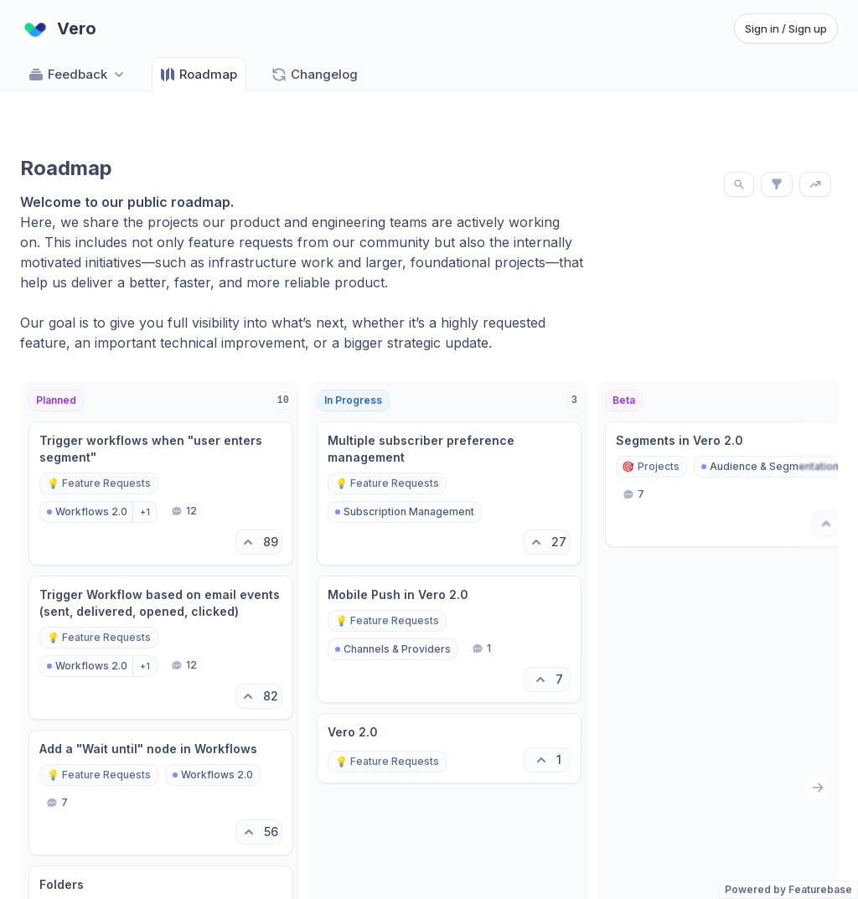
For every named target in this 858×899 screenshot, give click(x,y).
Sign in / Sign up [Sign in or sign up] (786, 28)
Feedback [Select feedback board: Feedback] (77, 74)
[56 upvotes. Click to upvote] (258, 832)
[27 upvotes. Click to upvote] (547, 542)
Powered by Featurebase (788, 889)
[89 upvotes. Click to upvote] (258, 542)
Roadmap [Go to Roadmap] (198, 74)
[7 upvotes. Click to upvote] (547, 679)
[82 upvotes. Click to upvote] (258, 696)
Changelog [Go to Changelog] (314, 74)
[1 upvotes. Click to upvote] (547, 759)
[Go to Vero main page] (58, 28)
